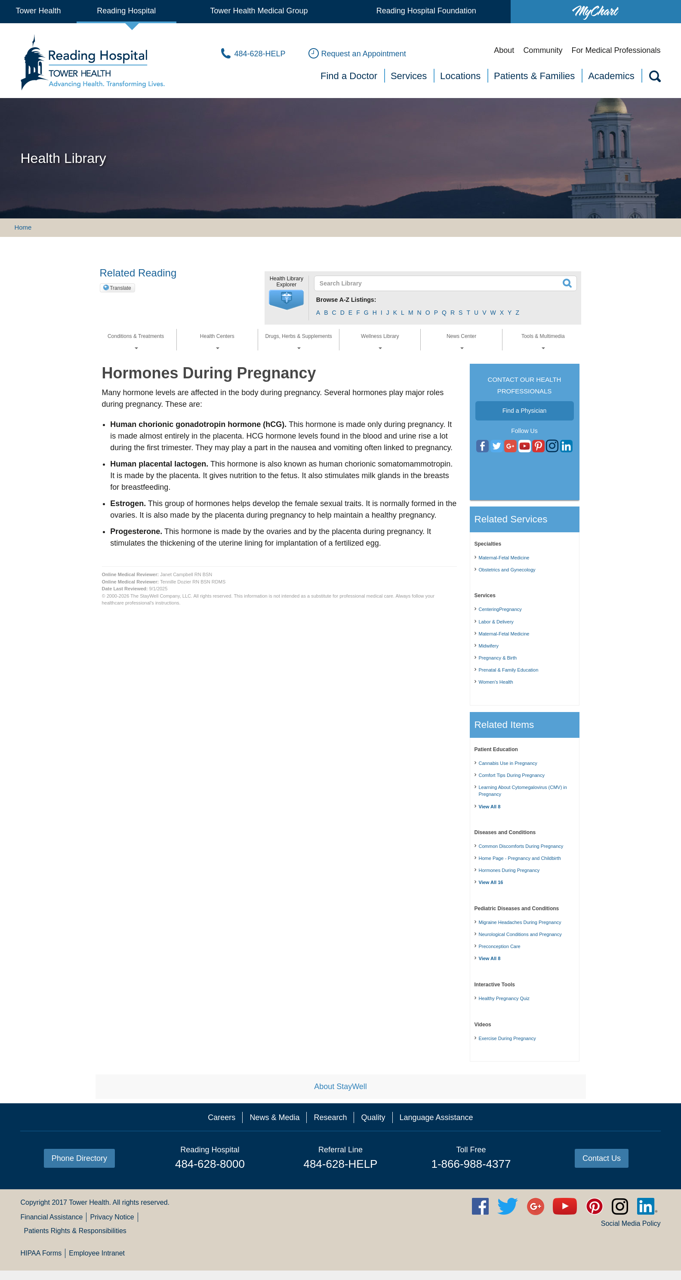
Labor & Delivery (496, 621)
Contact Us (601, 1158)
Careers (221, 1117)
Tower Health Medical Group (259, 10)
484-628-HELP (340, 1163)
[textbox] (440, 283)
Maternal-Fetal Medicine (504, 557)
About (504, 50)
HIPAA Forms (41, 1253)
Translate (120, 288)
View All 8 (490, 806)
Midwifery (489, 645)
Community (542, 50)
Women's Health (496, 682)
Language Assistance (436, 1117)
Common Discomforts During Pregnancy (521, 846)
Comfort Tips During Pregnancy (512, 775)
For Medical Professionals (615, 50)
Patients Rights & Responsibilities (75, 1230)
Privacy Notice (112, 1217)
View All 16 (491, 882)
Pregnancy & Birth (498, 657)
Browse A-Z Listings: (346, 299)
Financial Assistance (51, 1217)
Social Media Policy (631, 1223)
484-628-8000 (210, 1163)
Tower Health (38, 10)
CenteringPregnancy (500, 609)
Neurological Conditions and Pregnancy (520, 934)
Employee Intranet (97, 1253)
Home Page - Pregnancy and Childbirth (520, 858)
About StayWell (340, 1086)
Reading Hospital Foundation (426, 10)
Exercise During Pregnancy (507, 1038)
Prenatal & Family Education (509, 669)
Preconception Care (500, 946)
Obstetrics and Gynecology (507, 569)
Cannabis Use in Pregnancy (508, 763)
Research (330, 1117)
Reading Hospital (126, 10)
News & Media (274, 1117)
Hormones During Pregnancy (509, 870)
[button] (286, 300)
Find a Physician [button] (524, 410)
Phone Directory (79, 1158)
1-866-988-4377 (471, 1163)
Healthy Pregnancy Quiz (504, 998)
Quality (373, 1117)
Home (22, 227)
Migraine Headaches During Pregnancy (520, 922)
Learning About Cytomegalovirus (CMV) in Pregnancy (523, 791)
